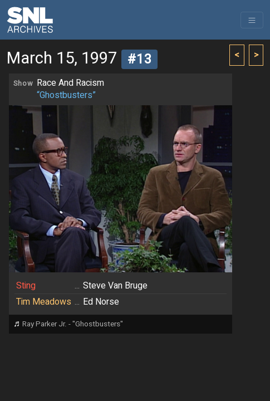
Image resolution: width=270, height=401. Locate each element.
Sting (26, 285)
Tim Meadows (43, 302)
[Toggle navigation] (251, 20)
